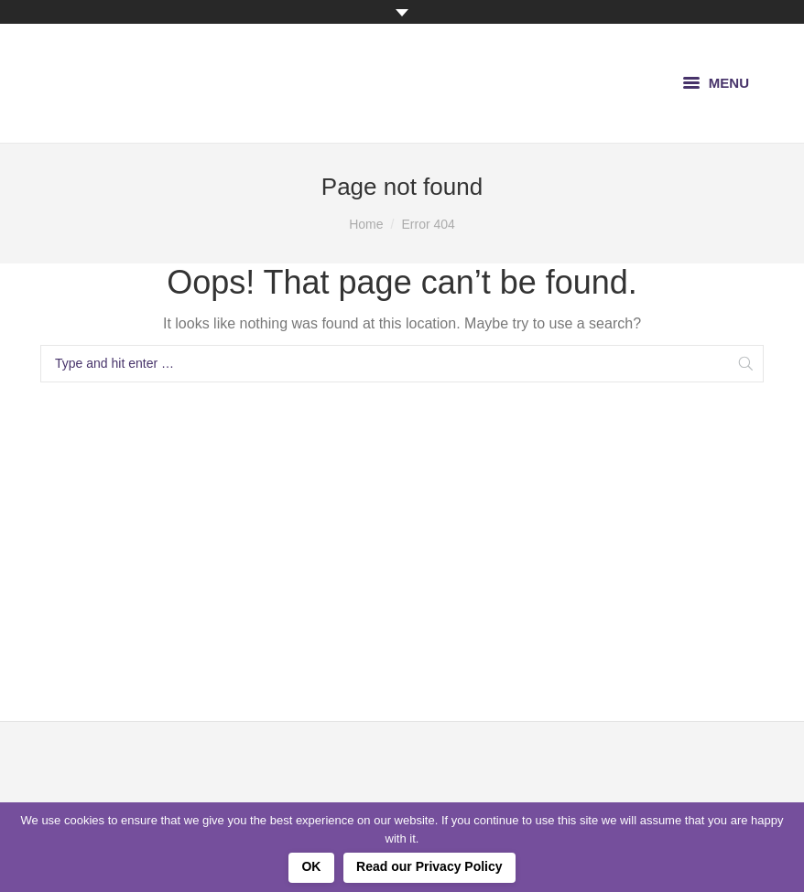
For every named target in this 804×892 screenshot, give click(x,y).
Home (366, 224)
